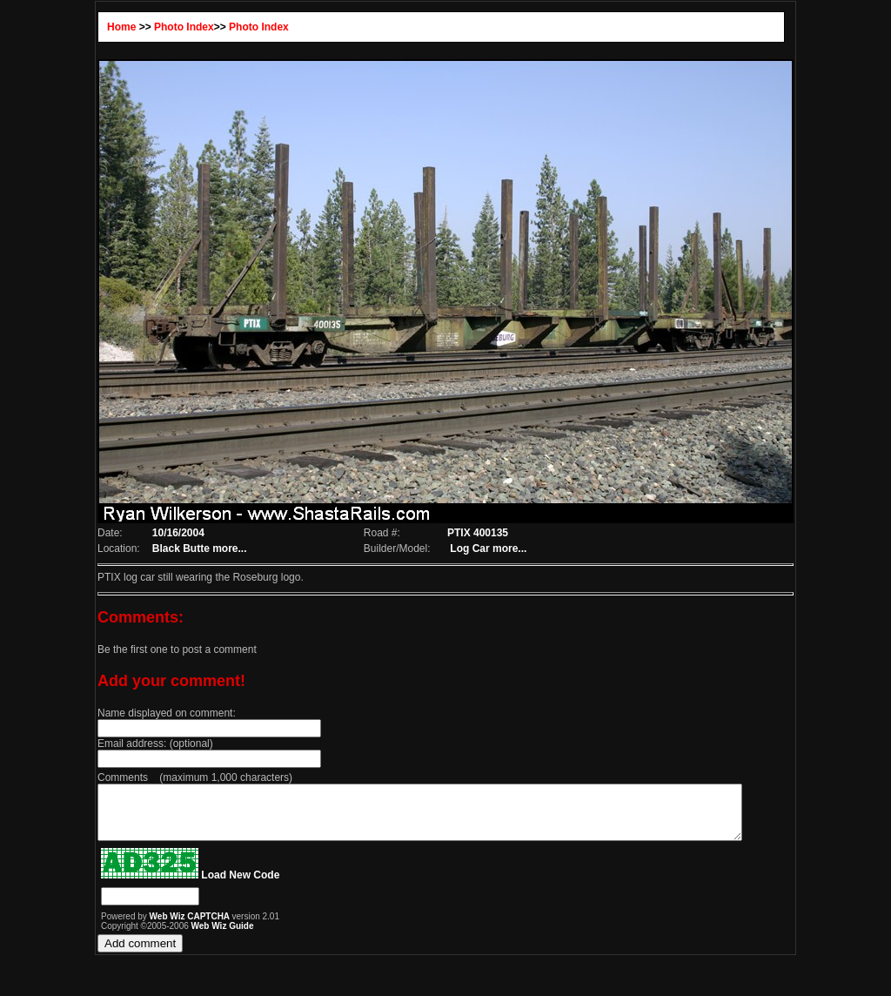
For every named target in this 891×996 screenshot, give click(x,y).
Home (108, 27)
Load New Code (227, 885)
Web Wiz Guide (209, 936)
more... (218, 548)
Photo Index (171, 27)
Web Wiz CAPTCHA (177, 927)
